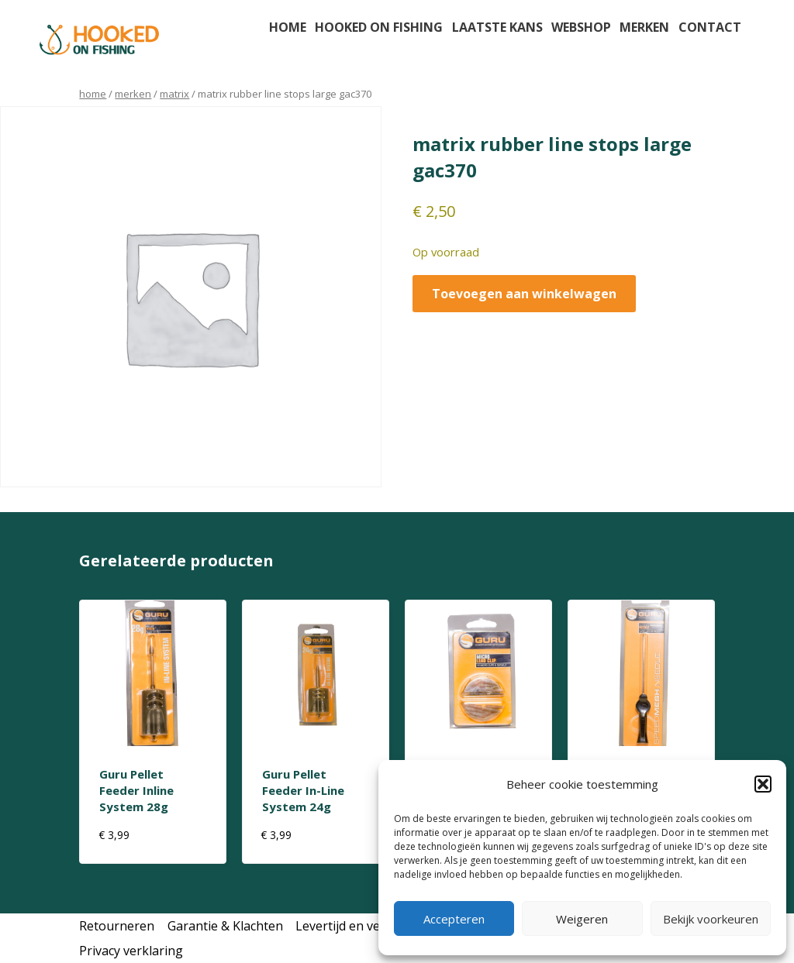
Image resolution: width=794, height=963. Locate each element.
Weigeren (582, 919)
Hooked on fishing (379, 27)
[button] (763, 784)
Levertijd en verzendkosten (374, 925)
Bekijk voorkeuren (710, 919)
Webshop (581, 27)
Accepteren (454, 919)
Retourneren (116, 925)
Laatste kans (497, 27)
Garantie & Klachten (225, 925)
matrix (174, 94)
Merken (644, 27)
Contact (709, 27)
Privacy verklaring (131, 950)
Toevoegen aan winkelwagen (524, 293)
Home (287, 27)
